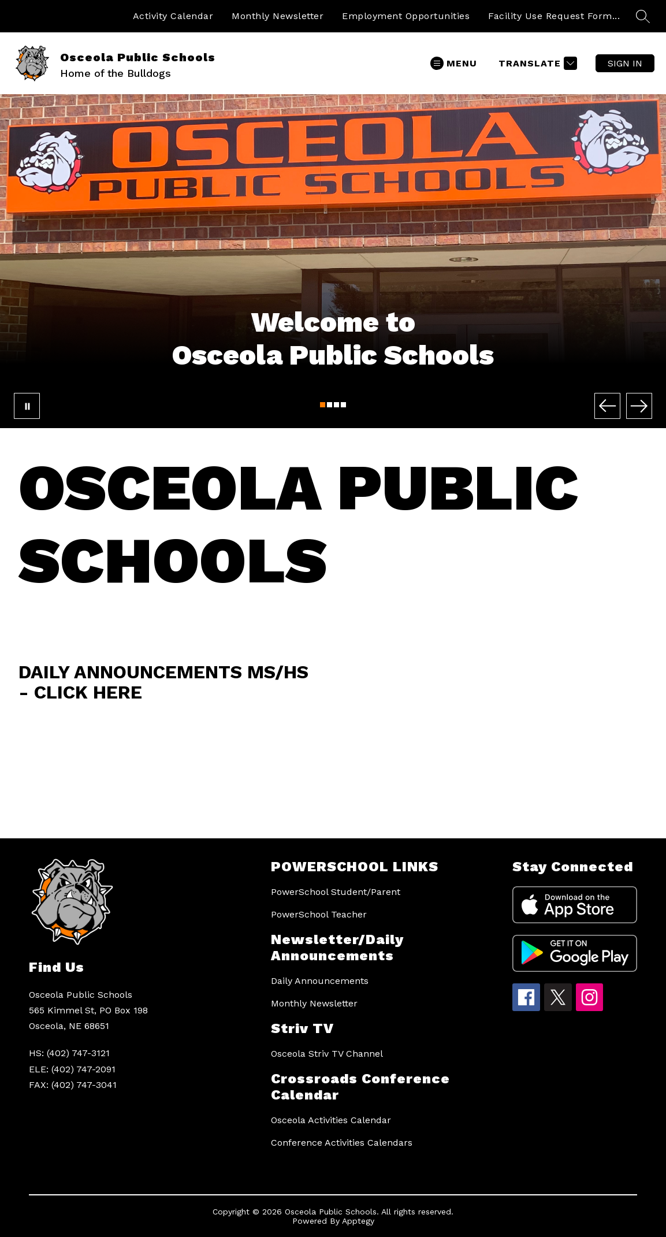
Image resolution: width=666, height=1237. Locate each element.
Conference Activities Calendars (341, 1142)
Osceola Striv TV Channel (327, 1053)
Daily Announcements (320, 980)
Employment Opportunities (406, 15)
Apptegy (358, 1220)
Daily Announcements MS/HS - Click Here (163, 682)
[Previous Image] (607, 406)
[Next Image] (639, 406)
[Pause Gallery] (27, 406)
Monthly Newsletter (277, 15)
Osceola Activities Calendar (331, 1120)
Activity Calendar (173, 15)
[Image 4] (343, 404)
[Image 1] (322, 404)
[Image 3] (336, 404)
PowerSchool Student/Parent (335, 891)
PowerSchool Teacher (319, 914)
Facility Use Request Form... (554, 15)
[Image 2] (329, 404)
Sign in (625, 63)
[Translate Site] (536, 63)
